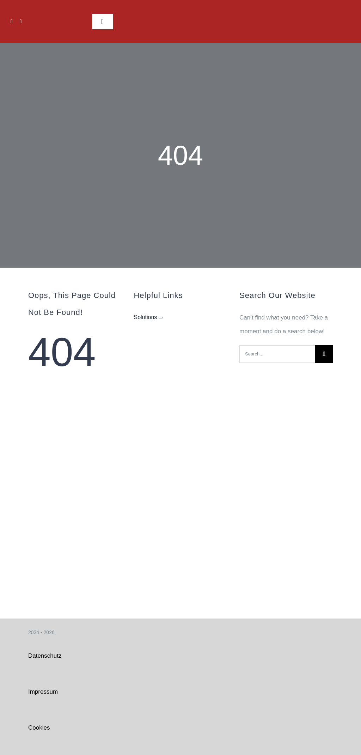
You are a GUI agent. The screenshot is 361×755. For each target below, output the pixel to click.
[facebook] (12, 21)
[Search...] (277, 354)
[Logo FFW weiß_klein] (332, 9)
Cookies (39, 727)
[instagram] (21, 21)
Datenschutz (45, 655)
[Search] (324, 354)
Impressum (43, 691)
